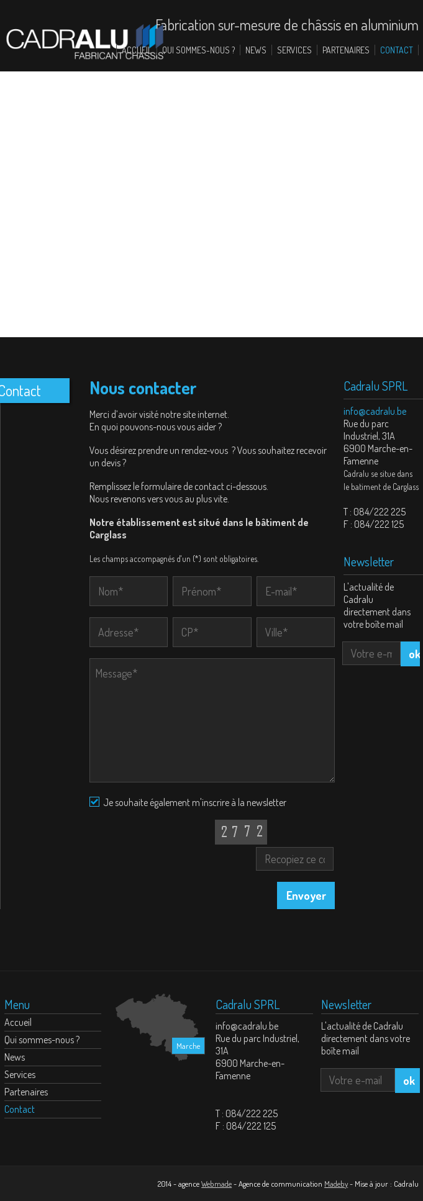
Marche (188, 1046)
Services (294, 50)
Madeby (336, 1184)
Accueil (137, 50)
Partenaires (346, 50)
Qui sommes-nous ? (198, 50)
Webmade (216, 1184)
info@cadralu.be (374, 411)
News (255, 50)
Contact (396, 50)
